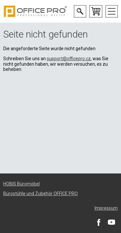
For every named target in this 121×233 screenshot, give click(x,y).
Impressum (106, 208)
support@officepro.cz (69, 58)
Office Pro (35, 11)
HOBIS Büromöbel (21, 183)
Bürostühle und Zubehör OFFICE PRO (40, 193)
